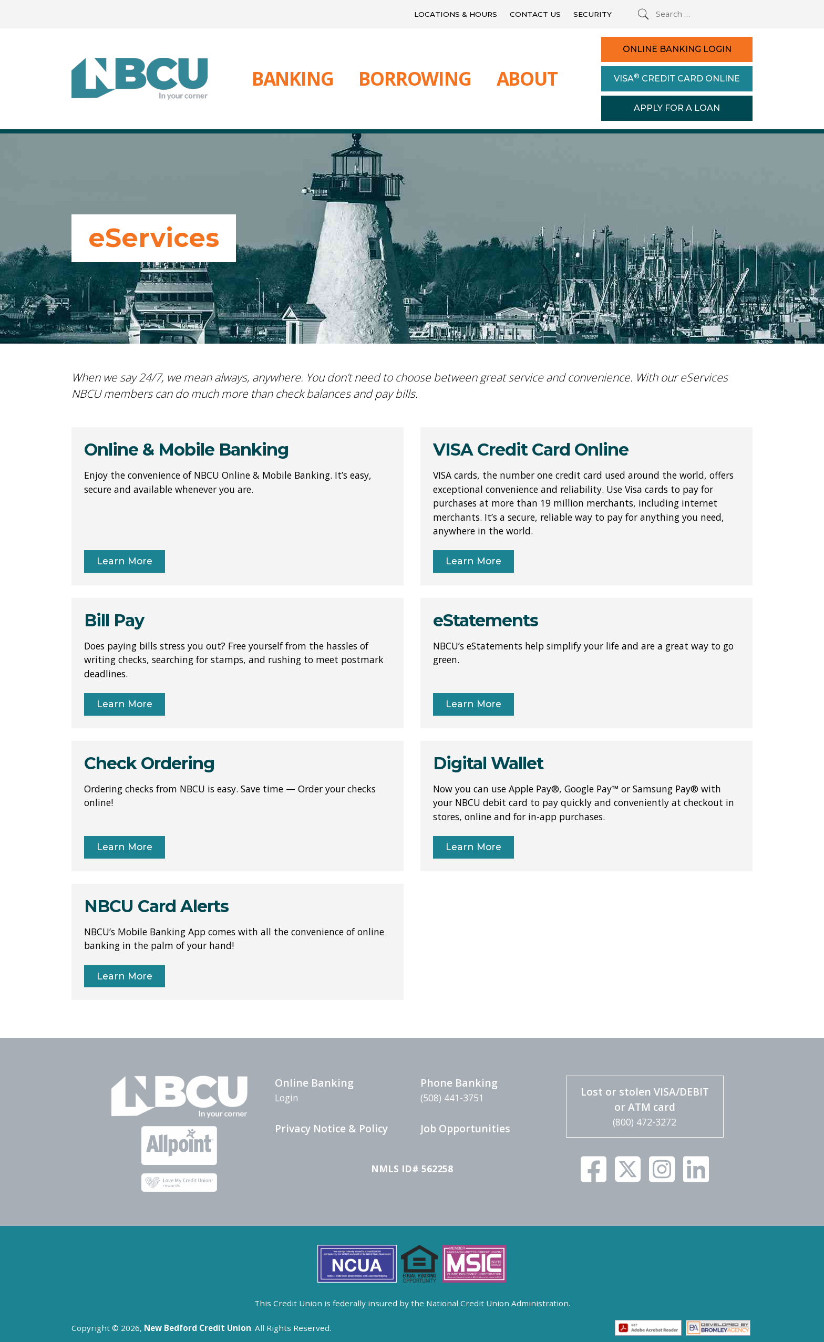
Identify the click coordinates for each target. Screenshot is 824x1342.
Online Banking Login (677, 49)
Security (592, 14)
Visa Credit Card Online (677, 78)
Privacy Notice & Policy (331, 1128)
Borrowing (414, 78)
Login (286, 1097)
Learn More (124, 560)
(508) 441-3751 (452, 1097)
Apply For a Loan (677, 108)
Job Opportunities (465, 1128)
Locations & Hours (455, 14)
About (527, 78)
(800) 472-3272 (644, 1122)
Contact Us (535, 14)
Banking (293, 78)
